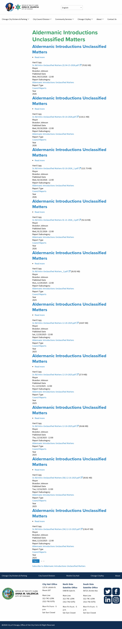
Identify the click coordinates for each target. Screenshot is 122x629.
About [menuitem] (99, 19)
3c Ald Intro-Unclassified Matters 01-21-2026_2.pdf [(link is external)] (56, 220)
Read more (40, 57)
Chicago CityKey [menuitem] (84, 19)
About (117, 576)
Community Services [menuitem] (63, 19)
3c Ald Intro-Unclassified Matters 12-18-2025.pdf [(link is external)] (55, 426)
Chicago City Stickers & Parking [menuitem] (14, 19)
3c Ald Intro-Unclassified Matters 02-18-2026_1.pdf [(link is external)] (56, 168)
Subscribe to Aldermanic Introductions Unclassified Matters (58, 566)
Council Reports (39, 88)
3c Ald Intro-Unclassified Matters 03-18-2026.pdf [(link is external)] (55, 116)
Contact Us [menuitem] (112, 19)
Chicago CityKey (97, 576)
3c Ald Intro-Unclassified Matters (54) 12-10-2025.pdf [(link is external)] (57, 529)
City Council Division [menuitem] (41, 19)
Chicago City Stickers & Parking (14, 576)
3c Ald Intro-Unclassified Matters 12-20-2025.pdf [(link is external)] (55, 323)
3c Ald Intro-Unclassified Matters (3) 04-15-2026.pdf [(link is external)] (56, 65)
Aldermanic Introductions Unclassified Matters (53, 82)
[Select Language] (72, 7)
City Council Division (46, 576)
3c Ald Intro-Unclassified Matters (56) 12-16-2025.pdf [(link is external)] (57, 477)
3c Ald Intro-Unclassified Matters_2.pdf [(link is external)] (51, 271)
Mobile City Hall (72, 576)
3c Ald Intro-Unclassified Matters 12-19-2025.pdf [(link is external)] (55, 374)
